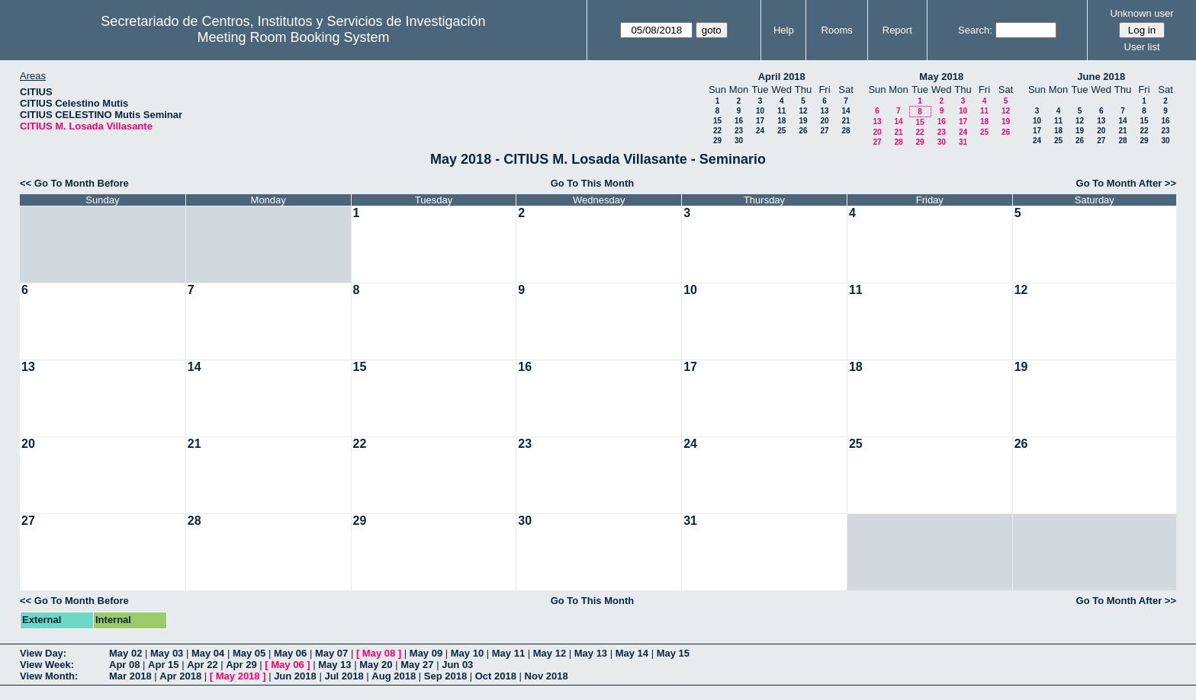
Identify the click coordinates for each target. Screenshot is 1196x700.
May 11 (508, 653)
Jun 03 (457, 664)
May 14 (632, 653)
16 (739, 121)
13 (824, 111)
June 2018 (1101, 76)
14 (845, 111)
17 (760, 121)
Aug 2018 (393, 676)
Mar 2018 (130, 676)
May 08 (378, 653)
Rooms (837, 30)
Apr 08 (124, 664)
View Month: (49, 676)
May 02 (125, 653)
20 (824, 121)
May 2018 (941, 76)
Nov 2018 (546, 676)
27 (824, 130)
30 (739, 140)
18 (781, 121)
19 (803, 121)
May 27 (416, 664)
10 (760, 111)
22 (717, 130)
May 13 (590, 653)
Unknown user (1141, 13)
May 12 (549, 653)
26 (803, 130)
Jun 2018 (295, 676)
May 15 (673, 653)
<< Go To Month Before (74, 183)
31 (963, 142)
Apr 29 (241, 664)
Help (783, 30)
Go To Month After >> (1126, 183)
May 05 (249, 653)
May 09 (426, 653)
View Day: (43, 653)
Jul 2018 (343, 676)
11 (781, 111)
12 (803, 111)
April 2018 (781, 76)
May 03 (166, 653)
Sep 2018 (445, 676)
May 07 (331, 653)
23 (739, 130)
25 (781, 130)
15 (717, 121)
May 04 (207, 653)
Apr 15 (163, 664)
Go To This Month (593, 183)
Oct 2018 (495, 676)
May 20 (375, 664)
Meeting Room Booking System (293, 37)
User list (1142, 47)
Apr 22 (202, 664)
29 (717, 140)
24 (760, 130)
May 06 (290, 653)
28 (845, 130)
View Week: (47, 664)
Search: (975, 30)
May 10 (467, 653)
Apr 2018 (180, 676)
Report (897, 30)
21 (845, 121)
